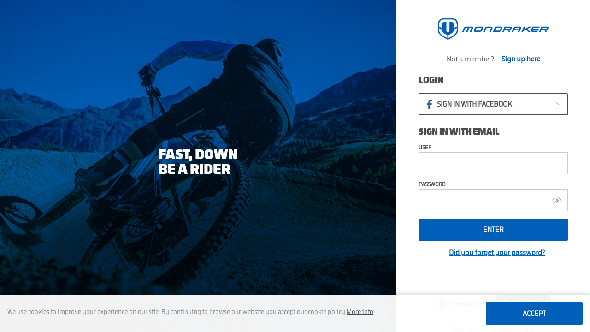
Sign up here (521, 59)
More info (360, 312)
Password (432, 184)
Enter (493, 229)
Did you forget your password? (497, 252)
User (425, 147)
